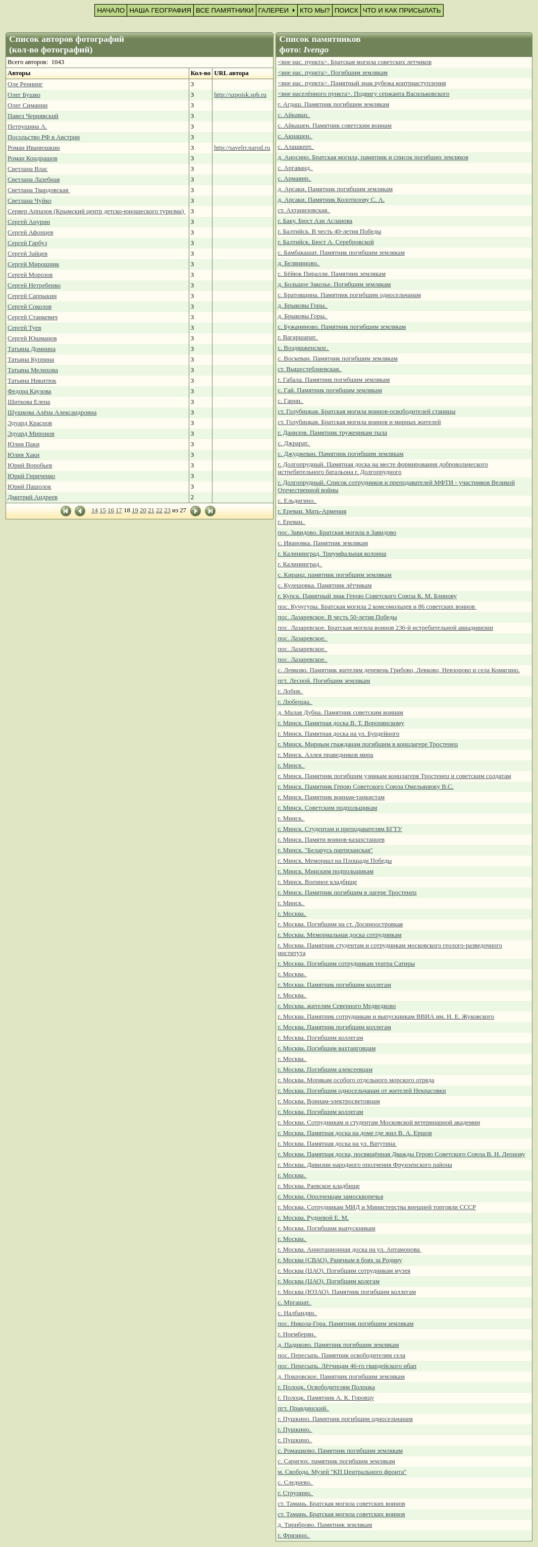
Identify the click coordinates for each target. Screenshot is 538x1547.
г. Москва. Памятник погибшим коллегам (334, 984)
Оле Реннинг (25, 84)
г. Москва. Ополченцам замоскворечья (330, 1196)
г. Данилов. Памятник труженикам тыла (332, 432)
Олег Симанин (27, 105)
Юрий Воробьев (30, 465)
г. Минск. (291, 765)
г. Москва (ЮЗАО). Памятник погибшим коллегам (347, 1291)
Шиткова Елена (29, 401)
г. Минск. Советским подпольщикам (327, 807)
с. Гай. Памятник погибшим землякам (330, 390)
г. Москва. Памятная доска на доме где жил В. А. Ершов (355, 1133)
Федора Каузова (29, 391)
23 (167, 510)
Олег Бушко (24, 94)
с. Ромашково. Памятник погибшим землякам (340, 1450)
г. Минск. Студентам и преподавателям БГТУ (340, 828)
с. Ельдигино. (297, 500)
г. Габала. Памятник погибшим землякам (334, 379)
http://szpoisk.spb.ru (240, 94)
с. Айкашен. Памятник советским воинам (335, 125)
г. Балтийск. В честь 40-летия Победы (329, 231)
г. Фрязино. (294, 1535)
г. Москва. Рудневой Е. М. (313, 1217)
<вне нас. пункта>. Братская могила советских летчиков (355, 62)
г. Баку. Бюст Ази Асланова (315, 220)
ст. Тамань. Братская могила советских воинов (341, 1503)
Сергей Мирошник (33, 264)
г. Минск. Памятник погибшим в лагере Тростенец (347, 892)
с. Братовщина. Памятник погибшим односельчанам (349, 295)
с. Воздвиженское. (303, 347)
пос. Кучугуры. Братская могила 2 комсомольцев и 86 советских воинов (377, 606)
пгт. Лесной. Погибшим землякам (324, 680)
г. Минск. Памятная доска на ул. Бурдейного (338, 733)
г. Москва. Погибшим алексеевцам (325, 1069)
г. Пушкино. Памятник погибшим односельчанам (345, 1418)
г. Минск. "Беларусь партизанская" (325, 850)
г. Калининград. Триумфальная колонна (332, 553)
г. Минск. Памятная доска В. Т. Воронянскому (341, 723)
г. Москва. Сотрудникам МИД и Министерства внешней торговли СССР (377, 1207)
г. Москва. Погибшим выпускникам (326, 1228)
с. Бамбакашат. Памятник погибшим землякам (341, 252)
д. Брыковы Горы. (303, 305)
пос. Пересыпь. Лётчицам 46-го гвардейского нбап (347, 1366)
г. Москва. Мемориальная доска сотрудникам (339, 934)
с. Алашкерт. (296, 146)
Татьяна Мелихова (33, 370)
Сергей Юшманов (32, 338)
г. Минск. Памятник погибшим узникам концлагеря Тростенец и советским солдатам (394, 776)
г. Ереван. (291, 521)
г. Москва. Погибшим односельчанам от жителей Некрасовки (362, 1090)
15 (102, 510)
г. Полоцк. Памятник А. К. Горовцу (326, 1397)
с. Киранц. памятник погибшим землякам (335, 574)
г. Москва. (292, 913)
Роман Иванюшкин (34, 147)
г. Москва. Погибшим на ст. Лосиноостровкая (340, 924)
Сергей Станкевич (33, 317)
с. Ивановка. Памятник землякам (323, 543)
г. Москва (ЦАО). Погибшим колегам (329, 1281)
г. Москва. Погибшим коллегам (320, 1037)
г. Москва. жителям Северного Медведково (337, 1005)
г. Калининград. (300, 564)
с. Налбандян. (297, 1313)
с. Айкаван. (294, 114)
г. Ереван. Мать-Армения (312, 511)
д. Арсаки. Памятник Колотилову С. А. (331, 199)
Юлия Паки (23, 444)
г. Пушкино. (295, 1429)
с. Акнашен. (295, 136)
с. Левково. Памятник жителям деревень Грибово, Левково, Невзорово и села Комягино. (399, 670)
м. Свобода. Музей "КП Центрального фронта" (342, 1471)
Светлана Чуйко (29, 200)
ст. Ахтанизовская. (304, 210)
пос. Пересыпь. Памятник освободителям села (341, 1355)
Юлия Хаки (23, 454)
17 (119, 510)
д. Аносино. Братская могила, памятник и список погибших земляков (373, 157)
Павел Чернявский (33, 116)
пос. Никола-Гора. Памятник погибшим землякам (345, 1323)
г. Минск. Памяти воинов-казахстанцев (331, 839)
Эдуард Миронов (31, 433)
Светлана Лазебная (34, 179)
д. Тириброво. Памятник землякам (325, 1524)
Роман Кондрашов (33, 158)
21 (151, 510)
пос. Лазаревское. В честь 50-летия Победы (337, 617)
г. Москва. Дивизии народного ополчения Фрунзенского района (365, 1164)
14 (94, 510)
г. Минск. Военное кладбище (317, 881)
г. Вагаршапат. (298, 337)
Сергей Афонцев (30, 232)
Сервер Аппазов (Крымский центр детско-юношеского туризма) (96, 211)
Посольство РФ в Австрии (44, 137)
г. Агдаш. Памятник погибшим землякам (333, 104)
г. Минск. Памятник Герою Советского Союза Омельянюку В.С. (365, 786)
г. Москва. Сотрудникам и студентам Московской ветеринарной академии (379, 1122)
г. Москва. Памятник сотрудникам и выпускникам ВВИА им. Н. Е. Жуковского (386, 1016)
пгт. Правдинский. (303, 1408)
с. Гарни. (290, 400)
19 (135, 510)
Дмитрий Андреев (33, 497)
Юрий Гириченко (31, 476)
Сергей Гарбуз (27, 243)
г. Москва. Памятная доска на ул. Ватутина (337, 1143)
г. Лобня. (290, 691)
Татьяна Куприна (31, 359)
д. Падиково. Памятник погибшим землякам (338, 1344)
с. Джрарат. (294, 443)
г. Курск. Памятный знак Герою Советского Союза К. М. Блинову (367, 596)
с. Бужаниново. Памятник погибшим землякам (342, 326)
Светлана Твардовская (39, 190)
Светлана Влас (28, 168)
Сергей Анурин (29, 221)
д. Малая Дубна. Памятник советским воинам (340, 712)
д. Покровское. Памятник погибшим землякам (341, 1376)
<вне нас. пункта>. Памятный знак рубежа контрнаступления (362, 83)
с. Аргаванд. (295, 167)
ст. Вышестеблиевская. (310, 369)
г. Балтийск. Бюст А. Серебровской (326, 242)
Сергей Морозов (30, 274)
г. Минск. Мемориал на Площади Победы (335, 860)
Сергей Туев (24, 327)
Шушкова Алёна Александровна (52, 412)
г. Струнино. (295, 1493)
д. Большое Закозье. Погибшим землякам (334, 284)
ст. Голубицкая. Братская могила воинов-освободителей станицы (366, 411)
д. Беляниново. (299, 263)
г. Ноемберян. (297, 1334)
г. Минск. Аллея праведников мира (325, 754)
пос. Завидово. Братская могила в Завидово (337, 532)
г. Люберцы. (295, 701)
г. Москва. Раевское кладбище (319, 1185)
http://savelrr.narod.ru (242, 147)
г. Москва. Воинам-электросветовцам (329, 1101)
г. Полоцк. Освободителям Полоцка (326, 1387)
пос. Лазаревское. (303, 638)
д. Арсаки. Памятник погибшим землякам (335, 189)
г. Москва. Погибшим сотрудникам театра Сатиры (346, 963)
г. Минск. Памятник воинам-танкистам (331, 797)
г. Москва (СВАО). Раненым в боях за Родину (340, 1260)
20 (143, 510)
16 (110, 510)
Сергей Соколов (29, 306)
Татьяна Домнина (32, 348)
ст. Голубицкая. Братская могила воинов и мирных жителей (359, 422)
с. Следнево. (295, 1482)
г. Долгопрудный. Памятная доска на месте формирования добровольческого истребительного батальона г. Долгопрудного (383, 468)
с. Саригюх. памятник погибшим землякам (336, 1461)
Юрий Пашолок (29, 486)
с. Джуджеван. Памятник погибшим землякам (340, 453)
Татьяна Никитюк (32, 380)
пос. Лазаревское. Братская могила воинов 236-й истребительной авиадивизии (385, 627)
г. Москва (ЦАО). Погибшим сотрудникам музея (344, 1270)
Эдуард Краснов (30, 423)
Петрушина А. (27, 126)
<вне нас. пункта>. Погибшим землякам (333, 72)
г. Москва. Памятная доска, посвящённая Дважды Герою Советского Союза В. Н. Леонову (401, 1154)
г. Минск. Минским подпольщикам (325, 871)
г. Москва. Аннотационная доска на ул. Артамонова (349, 1249)
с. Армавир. (294, 178)
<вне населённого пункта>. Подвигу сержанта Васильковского (363, 93)
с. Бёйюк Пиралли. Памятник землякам (332, 273)
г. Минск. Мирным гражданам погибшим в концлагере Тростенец (368, 744)
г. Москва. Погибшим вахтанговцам (326, 1048)
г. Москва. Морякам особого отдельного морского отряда (356, 1080)
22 (159, 510)
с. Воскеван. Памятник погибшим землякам (338, 358)
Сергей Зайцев (27, 253)
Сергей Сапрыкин (32, 296)
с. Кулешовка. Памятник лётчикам (324, 585)
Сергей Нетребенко (34, 285)
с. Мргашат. (294, 1302)
